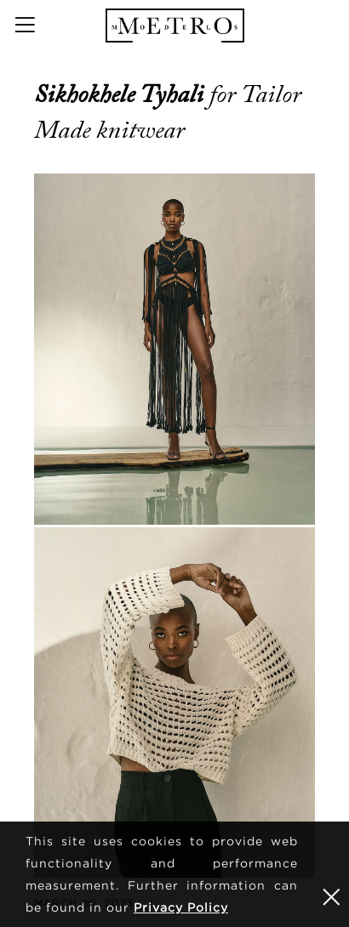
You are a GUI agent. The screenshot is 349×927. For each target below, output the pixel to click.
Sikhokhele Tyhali (121, 94)
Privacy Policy (181, 907)
